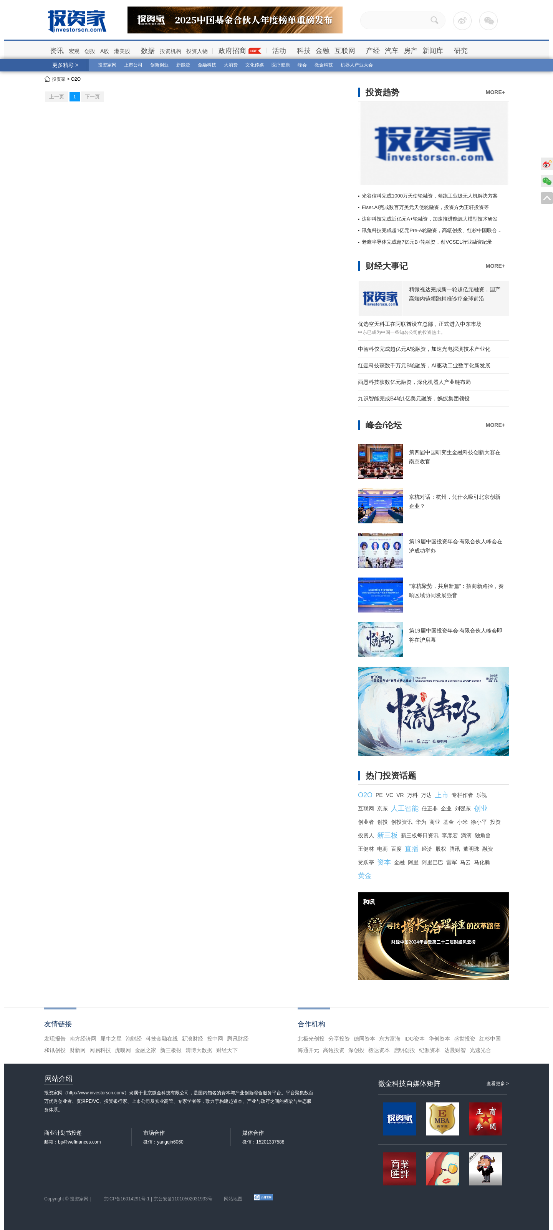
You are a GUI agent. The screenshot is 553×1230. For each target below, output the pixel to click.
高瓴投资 (333, 1050)
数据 (148, 51)
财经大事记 (387, 266)
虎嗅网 (123, 1050)
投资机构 (170, 51)
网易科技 (100, 1050)
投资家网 (107, 65)
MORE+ (495, 92)
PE (379, 795)
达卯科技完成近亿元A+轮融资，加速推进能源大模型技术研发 (430, 219)
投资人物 (197, 51)
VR (400, 795)
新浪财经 (192, 1039)
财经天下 (227, 1050)
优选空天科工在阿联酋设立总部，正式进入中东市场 (420, 324)
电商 (382, 849)
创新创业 (159, 65)
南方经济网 (83, 1039)
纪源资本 (429, 1050)
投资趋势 (382, 92)
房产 (410, 51)
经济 (427, 849)
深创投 (356, 1050)
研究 (461, 51)
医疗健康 (281, 65)
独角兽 (483, 835)
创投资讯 (401, 822)
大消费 (231, 65)
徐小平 (479, 822)
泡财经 (134, 1039)
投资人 (366, 835)
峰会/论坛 (384, 425)
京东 (382, 808)
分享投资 (339, 1039)
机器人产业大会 (357, 65)
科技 (304, 51)
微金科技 (324, 65)
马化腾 (482, 862)
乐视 (481, 795)
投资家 (59, 79)
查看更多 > (498, 1083)
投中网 (215, 1039)
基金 (448, 822)
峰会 (302, 65)
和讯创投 (55, 1050)
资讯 (57, 51)
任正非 (430, 808)
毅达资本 (379, 1050)
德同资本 (364, 1039)
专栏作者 (462, 795)
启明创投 (404, 1050)
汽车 (392, 51)
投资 (495, 822)
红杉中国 (490, 1039)
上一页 (56, 97)
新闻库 (432, 51)
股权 (440, 849)
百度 (396, 849)
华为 (421, 822)
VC (389, 795)
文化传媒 (254, 65)
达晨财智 (455, 1050)
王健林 (366, 849)
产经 (373, 51)
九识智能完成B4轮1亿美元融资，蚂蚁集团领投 (414, 398)
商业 (434, 822)
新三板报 (171, 1050)
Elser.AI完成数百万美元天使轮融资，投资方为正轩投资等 (425, 207)
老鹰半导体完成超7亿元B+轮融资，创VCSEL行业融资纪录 (427, 242)
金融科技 (207, 65)
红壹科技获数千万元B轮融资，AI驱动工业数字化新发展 (424, 365)
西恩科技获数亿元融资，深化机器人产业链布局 (414, 382)
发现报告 (55, 1039)
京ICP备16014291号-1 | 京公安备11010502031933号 (158, 1199)
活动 (279, 51)
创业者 (366, 822)
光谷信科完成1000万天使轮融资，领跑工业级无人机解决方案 (430, 196)
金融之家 (145, 1050)
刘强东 (463, 808)
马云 (465, 862)
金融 (322, 51)
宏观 (74, 51)
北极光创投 (311, 1039)
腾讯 (454, 849)
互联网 (344, 51)
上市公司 (133, 65)
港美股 (122, 51)
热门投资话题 (391, 775)
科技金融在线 (162, 1039)
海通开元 (308, 1050)
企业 (446, 808)
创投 (89, 51)
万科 (412, 795)
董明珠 (471, 849)
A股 (104, 51)
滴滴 (466, 835)
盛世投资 (464, 1039)
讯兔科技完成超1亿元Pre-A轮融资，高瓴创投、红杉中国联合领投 (434, 230)
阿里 (413, 862)
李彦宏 (450, 835)
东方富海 (390, 1039)
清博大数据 (198, 1050)
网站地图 (233, 1199)
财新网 (78, 1050)
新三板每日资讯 (420, 835)
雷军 (451, 862)
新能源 (183, 65)
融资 (487, 849)
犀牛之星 (111, 1039)
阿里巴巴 (432, 862)
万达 (426, 795)
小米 (462, 822)
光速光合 (480, 1050)
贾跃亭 (366, 862)
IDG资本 (414, 1039)
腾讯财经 (237, 1039)
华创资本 (439, 1039)
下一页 (92, 97)
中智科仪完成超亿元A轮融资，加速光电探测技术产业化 (424, 349)
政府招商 (232, 51)
